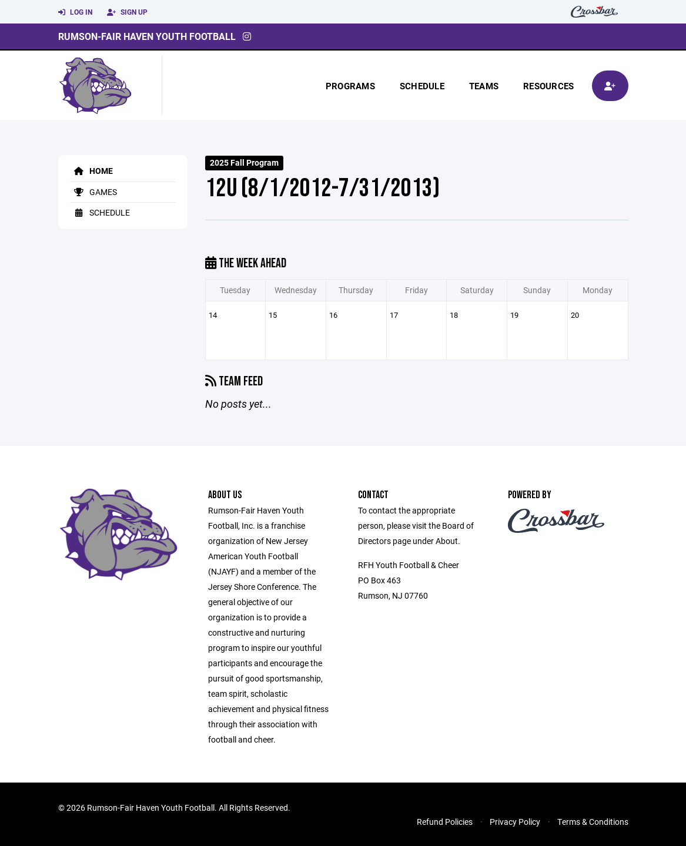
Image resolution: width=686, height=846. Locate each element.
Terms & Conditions (592, 821)
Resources (548, 86)
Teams (483, 86)
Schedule (422, 86)
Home (91, 170)
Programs (350, 86)
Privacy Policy (515, 821)
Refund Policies (445, 821)
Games (93, 191)
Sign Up (127, 12)
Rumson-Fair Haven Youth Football (147, 36)
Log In (75, 12)
